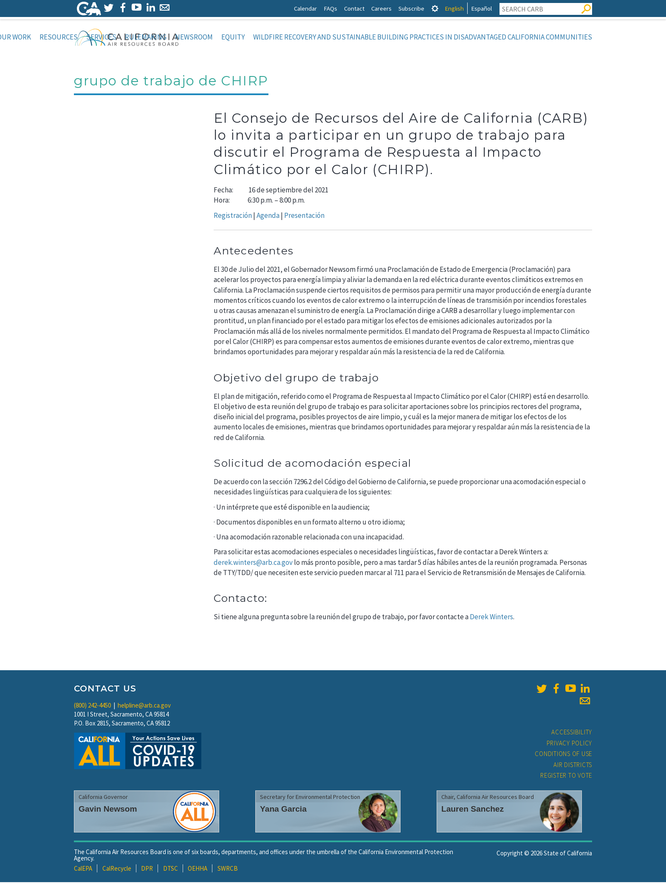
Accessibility (571, 733)
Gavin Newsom (108, 809)
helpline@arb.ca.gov (144, 706)
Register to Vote (566, 776)
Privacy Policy (570, 744)
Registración (233, 216)
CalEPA (83, 869)
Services (101, 37)
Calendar (305, 8)
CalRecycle (116, 869)
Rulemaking (145, 37)
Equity (233, 37)
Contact (354, 8)
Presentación (304, 216)
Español (481, 8)
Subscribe (411, 8)
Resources (59, 37)
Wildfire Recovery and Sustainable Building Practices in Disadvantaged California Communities (422, 37)
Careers (381, 8)
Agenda (268, 216)
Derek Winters (491, 617)
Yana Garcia (283, 809)
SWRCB (227, 869)
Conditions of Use (563, 754)
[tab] (435, 8)
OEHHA (197, 869)
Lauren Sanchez (472, 809)
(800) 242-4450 (92, 706)
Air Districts (572, 766)
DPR (147, 869)
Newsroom (194, 37)
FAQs (330, 8)
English (454, 8)
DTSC (170, 869)
